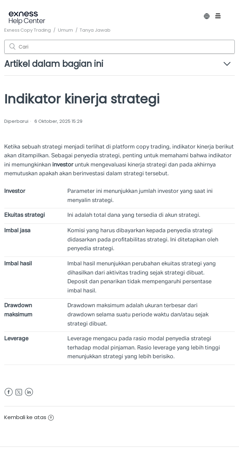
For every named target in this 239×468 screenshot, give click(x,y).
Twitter (18, 392)
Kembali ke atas (29, 417)
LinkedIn (29, 392)
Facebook (8, 392)
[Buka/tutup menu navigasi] (223, 17)
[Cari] (119, 47)
